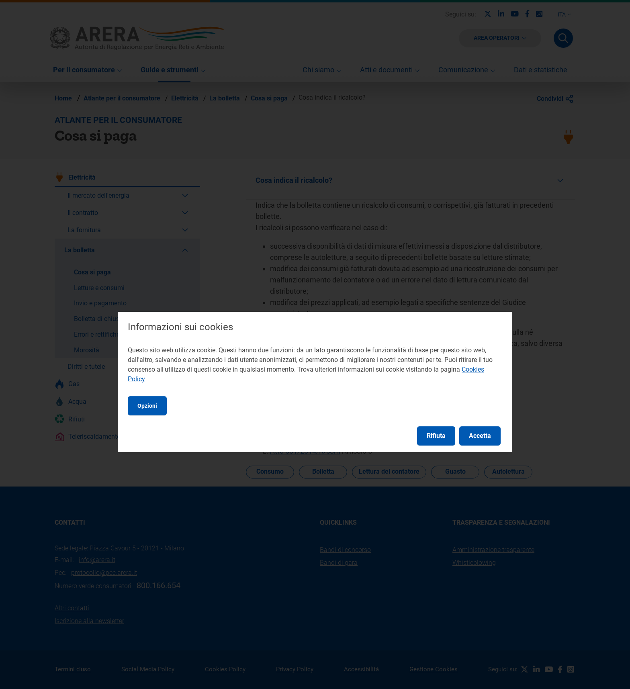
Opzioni (147, 406)
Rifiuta (436, 436)
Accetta (480, 436)
